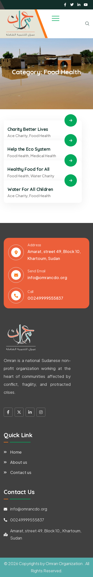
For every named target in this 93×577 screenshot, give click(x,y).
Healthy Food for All (28, 169)
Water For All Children (30, 189)
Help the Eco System (28, 149)
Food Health (40, 135)
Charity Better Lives (27, 129)
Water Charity (42, 175)
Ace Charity (17, 135)
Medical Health (43, 155)
